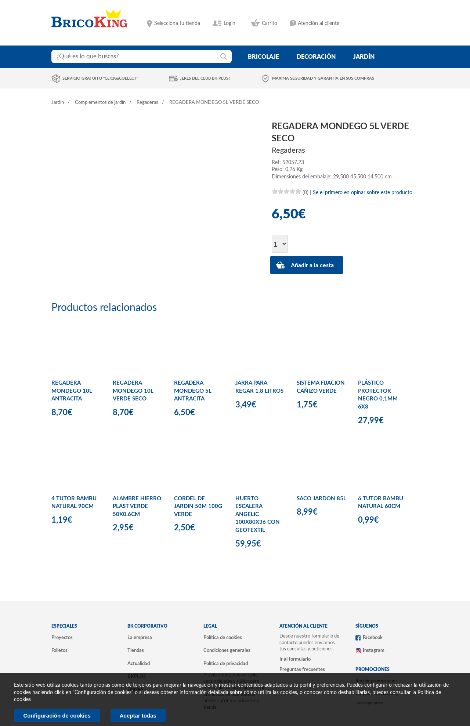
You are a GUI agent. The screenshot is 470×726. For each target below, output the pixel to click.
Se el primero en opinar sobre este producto (362, 192)
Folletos (59, 650)
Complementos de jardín (100, 102)
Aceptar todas (138, 715)
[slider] (286, 191)
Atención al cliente (318, 23)
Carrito (269, 23)
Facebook (373, 637)
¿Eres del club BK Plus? (205, 78)
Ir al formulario (295, 659)
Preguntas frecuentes (302, 669)
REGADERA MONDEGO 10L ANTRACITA (71, 391)
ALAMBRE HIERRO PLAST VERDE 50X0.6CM (137, 506)
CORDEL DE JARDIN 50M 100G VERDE (198, 506)
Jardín (57, 102)
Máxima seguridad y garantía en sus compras (323, 78)
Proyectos (62, 637)
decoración (316, 57)
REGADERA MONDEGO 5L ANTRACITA (193, 391)
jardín (364, 57)
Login (229, 23)
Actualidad (138, 663)
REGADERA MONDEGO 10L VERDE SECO (133, 391)
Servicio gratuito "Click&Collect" (100, 78)
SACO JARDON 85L (321, 498)
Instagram (373, 650)
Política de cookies (222, 637)
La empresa (139, 637)
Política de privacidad (225, 663)
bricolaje (263, 57)
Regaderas (147, 102)
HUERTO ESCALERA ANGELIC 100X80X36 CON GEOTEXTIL (257, 514)
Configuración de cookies (56, 715)
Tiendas (135, 650)
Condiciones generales (226, 650)
